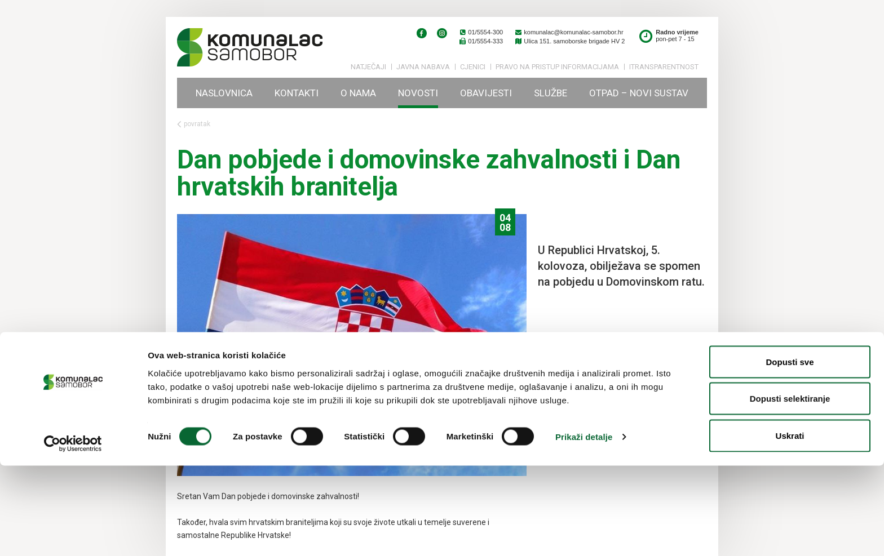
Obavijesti (486, 93)
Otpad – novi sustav (638, 93)
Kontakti (297, 93)
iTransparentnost (664, 67)
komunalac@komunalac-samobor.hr (568, 32)
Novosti (418, 93)
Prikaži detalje (584, 527)
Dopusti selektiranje (790, 489)
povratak (193, 124)
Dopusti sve (790, 452)
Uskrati (790, 526)
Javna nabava (423, 67)
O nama (358, 93)
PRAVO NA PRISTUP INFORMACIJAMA (557, 67)
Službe (550, 93)
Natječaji (368, 67)
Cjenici (472, 67)
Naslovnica (224, 93)
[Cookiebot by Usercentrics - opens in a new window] (73, 534)
